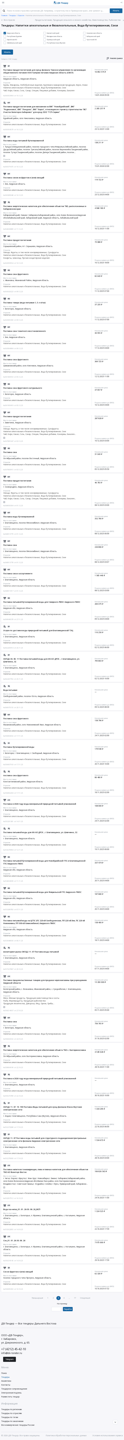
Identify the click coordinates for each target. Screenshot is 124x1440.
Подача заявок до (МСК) (104, 93)
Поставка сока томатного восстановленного (24, 331)
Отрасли (6, 83)
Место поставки (9, 76)
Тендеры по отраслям (11, 1413)
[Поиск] (4, 10)
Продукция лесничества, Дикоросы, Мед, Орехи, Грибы (28, 1003)
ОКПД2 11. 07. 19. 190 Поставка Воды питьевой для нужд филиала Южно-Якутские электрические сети (42, 1108)
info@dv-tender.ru (11, 1353)
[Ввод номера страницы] (56, 1309)
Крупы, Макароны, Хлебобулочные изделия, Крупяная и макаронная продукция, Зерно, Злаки (45, 85)
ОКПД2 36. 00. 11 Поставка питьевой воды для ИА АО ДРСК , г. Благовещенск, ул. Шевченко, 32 (41, 660)
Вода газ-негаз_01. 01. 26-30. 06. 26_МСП (21, 1209)
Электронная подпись (11, 1392)
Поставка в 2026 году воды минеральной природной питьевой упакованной (39, 804)
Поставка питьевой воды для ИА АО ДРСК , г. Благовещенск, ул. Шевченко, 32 (40, 832)
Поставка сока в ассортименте (17, 573)
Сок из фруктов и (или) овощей (18, 1272)
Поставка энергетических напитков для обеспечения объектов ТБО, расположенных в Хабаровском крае (44, 207)
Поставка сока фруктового (16, 274)
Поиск (4, 1373)
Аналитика (6, 1381)
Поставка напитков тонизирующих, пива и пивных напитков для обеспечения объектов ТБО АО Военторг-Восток (45, 1170)
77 (75, 1298)
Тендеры (5, 1377)
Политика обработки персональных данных (66, 1435)
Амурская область (28, 79)
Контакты (5, 1385)
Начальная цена (101, 70)
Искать (116, 10)
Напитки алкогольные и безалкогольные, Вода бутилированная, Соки (34, 87)
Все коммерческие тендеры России (17, 1425)
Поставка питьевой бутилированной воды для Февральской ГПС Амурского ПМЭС (42, 892)
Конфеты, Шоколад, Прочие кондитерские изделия (26, 258)
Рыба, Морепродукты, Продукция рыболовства (24, 1001)
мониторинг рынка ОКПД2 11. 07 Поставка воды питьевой (31, 952)
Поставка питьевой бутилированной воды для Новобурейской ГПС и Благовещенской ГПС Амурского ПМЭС (44, 862)
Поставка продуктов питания (17, 240)
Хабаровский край (34, 218)
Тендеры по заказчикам (12, 1421)
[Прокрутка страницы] (115, 1422)
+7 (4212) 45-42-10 (13, 1349)
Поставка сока (10, 452)
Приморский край (67, 1184)
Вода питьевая (10, 690)
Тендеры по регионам (11, 1409)
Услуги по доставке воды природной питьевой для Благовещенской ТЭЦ (38, 630)
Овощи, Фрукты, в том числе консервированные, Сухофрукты (31, 252)
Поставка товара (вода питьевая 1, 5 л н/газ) (24, 302)
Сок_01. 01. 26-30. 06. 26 (14, 1240)
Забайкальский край (69, 218)
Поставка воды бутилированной (18, 516)
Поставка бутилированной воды (18, 747)
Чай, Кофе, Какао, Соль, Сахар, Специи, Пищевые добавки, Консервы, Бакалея (38, 90)
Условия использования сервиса (107, 1435)
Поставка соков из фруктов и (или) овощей (23, 177)
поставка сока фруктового (15, 775)
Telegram (9, 1359)
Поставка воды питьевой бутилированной (23, 140)
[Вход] (121, 2)
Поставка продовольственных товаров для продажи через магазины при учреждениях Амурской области (45, 981)
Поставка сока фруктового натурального (22, 388)
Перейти (68, 1309)
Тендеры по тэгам (9, 1417)
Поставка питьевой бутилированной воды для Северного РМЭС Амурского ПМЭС (41, 602)
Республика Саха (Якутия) (37, 1116)
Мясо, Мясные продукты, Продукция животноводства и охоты (31, 998)
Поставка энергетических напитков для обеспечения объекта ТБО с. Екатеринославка (44, 1050)
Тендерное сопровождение (14, 1388)
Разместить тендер (10, 1396)
